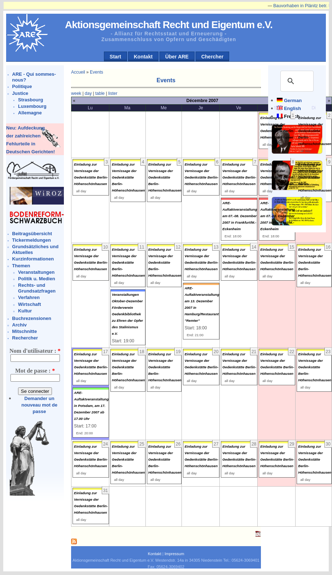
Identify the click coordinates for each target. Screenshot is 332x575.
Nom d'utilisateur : (34, 351)
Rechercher (25, 338)
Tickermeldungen (31, 240)
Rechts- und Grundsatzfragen (37, 288)
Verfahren (29, 297)
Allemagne (30, 112)
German (293, 100)
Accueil (78, 72)
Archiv (19, 325)
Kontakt (143, 57)
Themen (21, 265)
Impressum (174, 554)
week (76, 93)
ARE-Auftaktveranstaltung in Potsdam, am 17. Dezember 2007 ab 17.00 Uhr (91, 406)
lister (112, 93)
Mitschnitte (24, 331)
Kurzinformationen (33, 259)
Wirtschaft (29, 304)
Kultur (25, 310)
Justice (20, 93)
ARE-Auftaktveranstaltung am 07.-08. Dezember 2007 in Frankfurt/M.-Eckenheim (239, 216)
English (292, 108)
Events (96, 72)
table (100, 93)
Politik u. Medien (36, 278)
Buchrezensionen (31, 318)
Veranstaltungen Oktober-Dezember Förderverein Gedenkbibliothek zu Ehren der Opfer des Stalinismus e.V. (127, 314)
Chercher (212, 57)
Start (115, 57)
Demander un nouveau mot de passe (39, 405)
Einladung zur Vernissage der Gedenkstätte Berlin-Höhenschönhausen (314, 131)
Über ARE (177, 57)
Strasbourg (30, 99)
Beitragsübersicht (32, 233)
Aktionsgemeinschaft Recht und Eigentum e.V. (168, 24)
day (88, 93)
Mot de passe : (35, 371)
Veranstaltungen (36, 272)
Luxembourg (32, 106)
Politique (22, 86)
